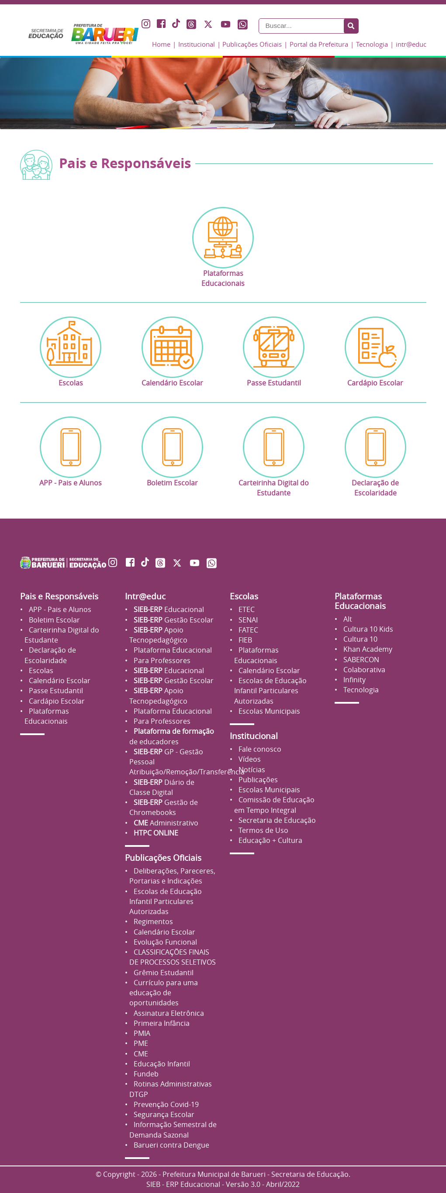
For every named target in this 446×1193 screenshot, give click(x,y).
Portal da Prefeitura (319, 44)
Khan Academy (367, 649)
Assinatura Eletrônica (168, 1013)
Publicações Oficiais (252, 44)
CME (140, 1054)
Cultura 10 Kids (367, 629)
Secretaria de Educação (276, 820)
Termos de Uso (262, 830)
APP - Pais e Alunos (59, 609)
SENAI (247, 620)
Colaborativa (363, 669)
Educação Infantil (161, 1064)
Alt (347, 619)
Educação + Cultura (269, 840)
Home (161, 44)
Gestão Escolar (173, 620)
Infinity (354, 679)
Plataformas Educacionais (360, 601)
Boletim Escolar (53, 620)
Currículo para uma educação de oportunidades (163, 993)
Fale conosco (259, 749)
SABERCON (360, 659)
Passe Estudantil (55, 690)
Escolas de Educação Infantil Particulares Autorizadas (165, 902)
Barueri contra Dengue (170, 1145)
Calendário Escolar (58, 680)
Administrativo (165, 823)
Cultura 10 (359, 639)
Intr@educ (145, 596)
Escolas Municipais (268, 711)
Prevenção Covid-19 (165, 1104)
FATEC (247, 630)
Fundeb (145, 1074)
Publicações (257, 779)
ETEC (246, 609)
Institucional (196, 44)
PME (140, 1043)
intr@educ (411, 44)
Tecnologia (372, 44)
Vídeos (249, 759)
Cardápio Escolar (56, 701)
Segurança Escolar (163, 1114)
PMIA (141, 1033)
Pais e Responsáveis (59, 596)
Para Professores (161, 660)
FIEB (244, 640)
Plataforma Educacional (172, 650)
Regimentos (152, 921)
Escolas (40, 670)
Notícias (251, 769)
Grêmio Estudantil (163, 972)
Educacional (168, 609)
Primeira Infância (161, 1023)
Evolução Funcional (164, 942)
